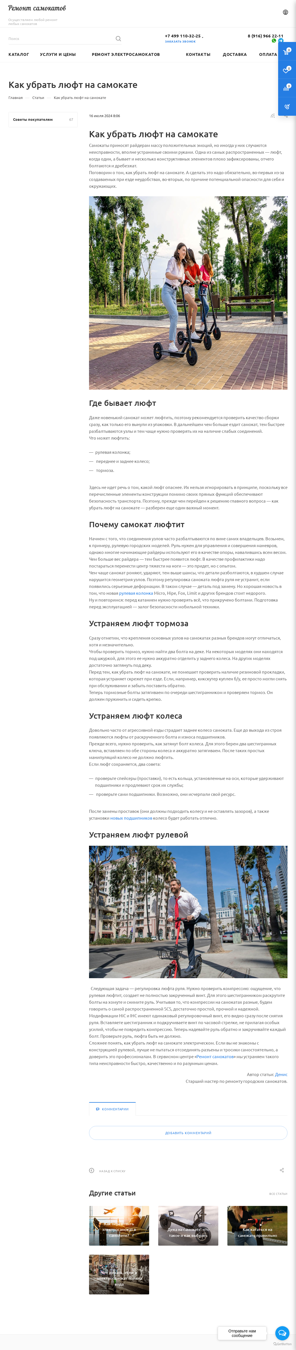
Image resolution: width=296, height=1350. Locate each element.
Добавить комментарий (188, 1132)
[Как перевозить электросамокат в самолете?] (119, 1226)
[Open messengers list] (282, 1333)
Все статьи (278, 1193)
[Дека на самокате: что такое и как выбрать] (188, 1226)
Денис (281, 1074)
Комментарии (112, 1109)
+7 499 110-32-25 (183, 36)
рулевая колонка (136, 593)
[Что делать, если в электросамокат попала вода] (119, 1274)
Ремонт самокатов (215, 1056)
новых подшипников (131, 817)
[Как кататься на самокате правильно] (257, 1226)
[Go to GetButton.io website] (282, 1344)
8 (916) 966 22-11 (266, 36)
